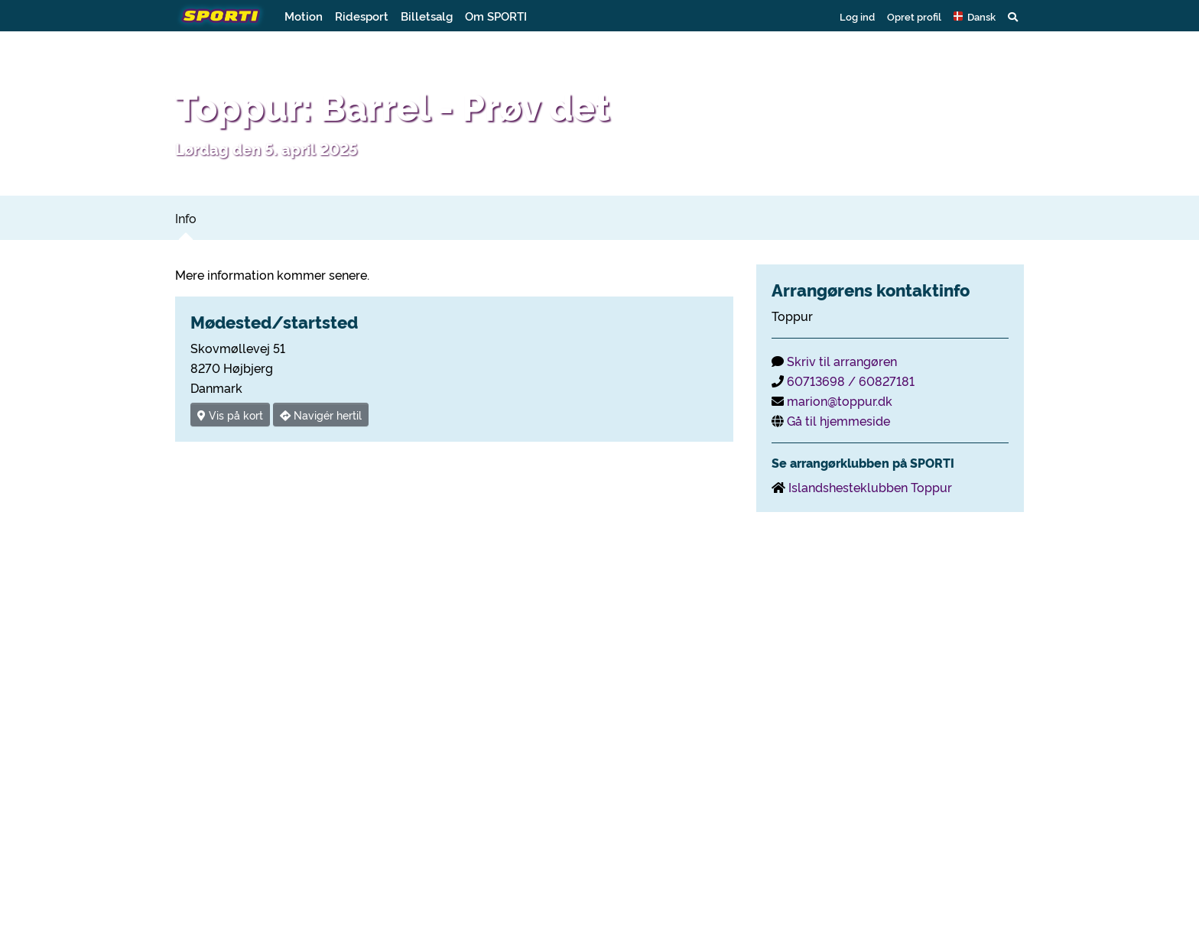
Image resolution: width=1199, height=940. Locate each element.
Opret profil (914, 16)
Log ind (857, 16)
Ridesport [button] (361, 16)
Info (186, 217)
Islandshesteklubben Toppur (870, 486)
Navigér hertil (321, 414)
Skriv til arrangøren (842, 360)
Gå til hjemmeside (838, 420)
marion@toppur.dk (839, 400)
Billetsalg (427, 16)
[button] (974, 16)
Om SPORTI (496, 16)
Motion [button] (303, 16)
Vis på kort (230, 414)
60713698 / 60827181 (851, 380)
